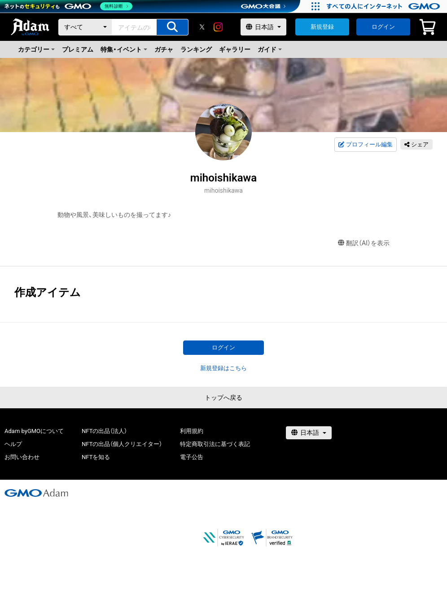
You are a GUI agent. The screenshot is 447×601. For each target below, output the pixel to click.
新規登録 (322, 26)
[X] (201, 26)
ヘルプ (13, 444)
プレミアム (77, 49)
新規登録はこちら (223, 368)
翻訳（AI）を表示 (364, 243)
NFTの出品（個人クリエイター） (122, 444)
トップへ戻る (223, 397)
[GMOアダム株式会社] (36, 493)
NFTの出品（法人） (104, 431)
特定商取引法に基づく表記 (215, 444)
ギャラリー (234, 49)
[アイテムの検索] (172, 27)
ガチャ (163, 49)
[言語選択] (263, 26)
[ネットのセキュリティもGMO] (69, 6)
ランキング (196, 49)
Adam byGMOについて (34, 431)
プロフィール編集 (365, 144)
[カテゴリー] (85, 27)
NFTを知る (96, 457)
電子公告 (191, 457)
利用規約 (191, 431)
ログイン (383, 26)
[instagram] (218, 26)
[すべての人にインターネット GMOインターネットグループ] (384, 6)
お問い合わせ (21, 457)
